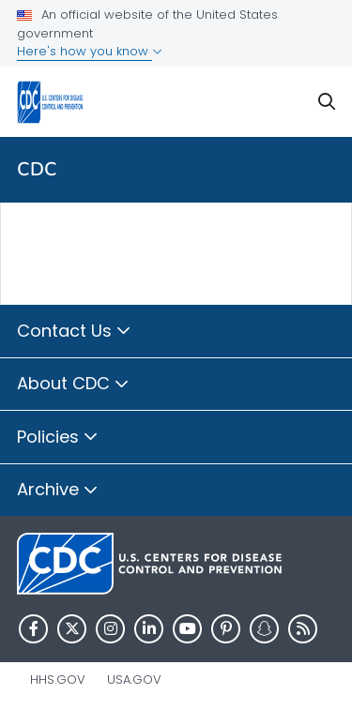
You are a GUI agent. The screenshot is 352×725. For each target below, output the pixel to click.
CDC (37, 169)
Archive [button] (58, 490)
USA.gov (134, 679)
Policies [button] (58, 438)
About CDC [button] (73, 384)
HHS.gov (57, 679)
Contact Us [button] (74, 332)
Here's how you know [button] (89, 51)
